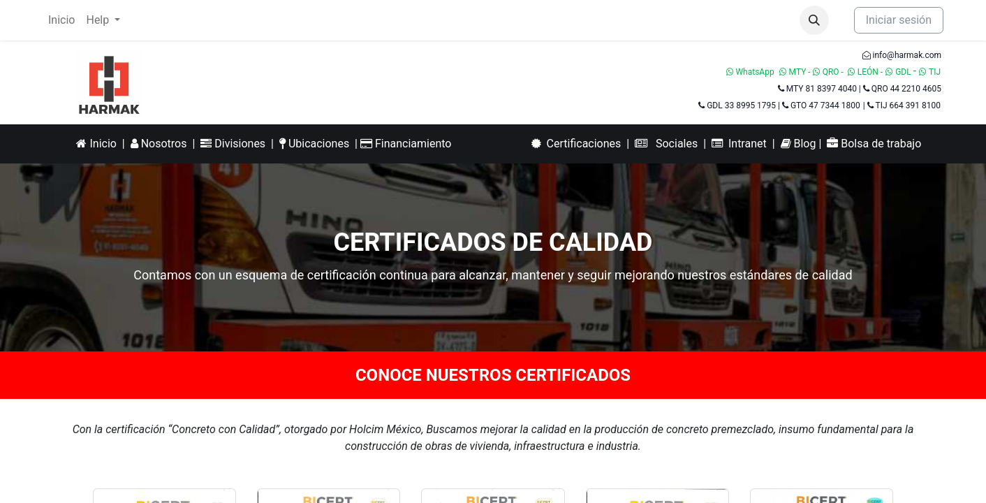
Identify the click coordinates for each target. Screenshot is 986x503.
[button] (814, 20)
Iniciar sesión (899, 20)
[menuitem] (61, 20)
